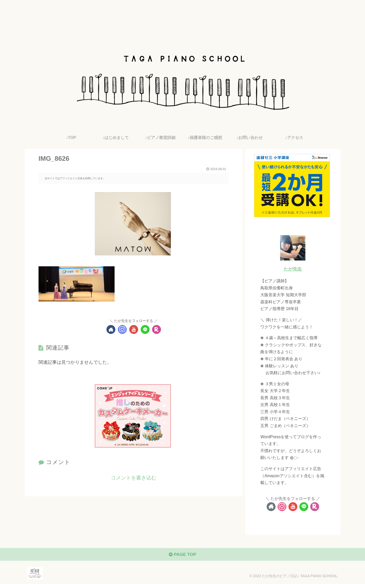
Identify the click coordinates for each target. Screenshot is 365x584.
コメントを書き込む (133, 477)
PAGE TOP (182, 555)
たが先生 (293, 269)
